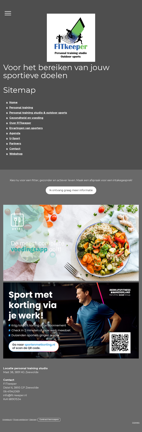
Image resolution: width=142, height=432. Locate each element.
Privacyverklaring (20, 420)
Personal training (21, 107)
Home (13, 102)
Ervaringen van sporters (26, 128)
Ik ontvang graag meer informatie (71, 190)
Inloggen (136, 423)
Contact (14, 148)
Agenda (14, 133)
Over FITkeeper (20, 123)
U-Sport (14, 138)
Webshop (16, 153)
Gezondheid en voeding (26, 117)
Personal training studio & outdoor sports (38, 112)
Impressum (7, 420)
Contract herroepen (49, 420)
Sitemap (32, 420)
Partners (15, 143)
